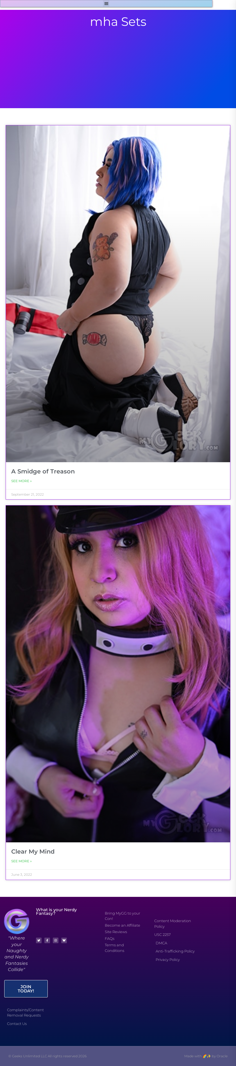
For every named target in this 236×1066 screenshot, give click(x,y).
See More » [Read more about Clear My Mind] (21, 861)
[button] (106, 3)
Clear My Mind (33, 851)
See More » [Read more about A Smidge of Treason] (21, 481)
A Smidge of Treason (43, 471)
